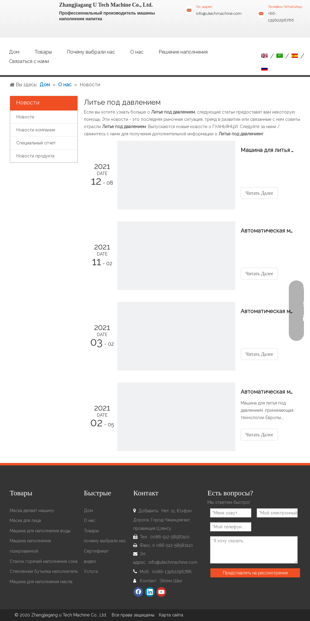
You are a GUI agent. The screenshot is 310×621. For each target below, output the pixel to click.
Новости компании (35, 129)
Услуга (91, 571)
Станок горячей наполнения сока (44, 561)
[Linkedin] (150, 592)
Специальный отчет (36, 142)
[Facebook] (138, 592)
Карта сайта (171, 615)
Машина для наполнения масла (41, 581)
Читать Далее (259, 193)
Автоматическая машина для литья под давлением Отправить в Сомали (267, 391)
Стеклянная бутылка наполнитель (44, 571)
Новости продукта (35, 156)
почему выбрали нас (105, 540)
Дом (88, 510)
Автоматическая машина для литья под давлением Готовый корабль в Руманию (267, 311)
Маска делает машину (32, 510)
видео (90, 561)
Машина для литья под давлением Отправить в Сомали (267, 150)
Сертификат (96, 551)
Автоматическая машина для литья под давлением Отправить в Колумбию (267, 230)
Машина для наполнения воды (40, 530)
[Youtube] (161, 592)
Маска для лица (25, 520)
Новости (25, 116)
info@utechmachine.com (219, 13)
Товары (91, 530)
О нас (89, 520)
